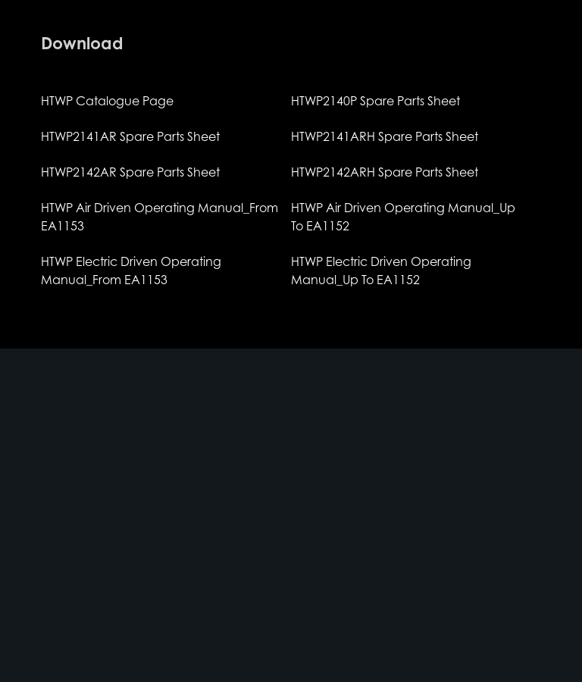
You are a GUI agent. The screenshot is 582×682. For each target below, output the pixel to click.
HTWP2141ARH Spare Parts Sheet (384, 136)
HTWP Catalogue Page (107, 100)
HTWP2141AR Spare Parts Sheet (130, 136)
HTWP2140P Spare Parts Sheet (375, 100)
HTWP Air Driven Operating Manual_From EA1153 (159, 216)
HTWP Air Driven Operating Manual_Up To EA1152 (403, 216)
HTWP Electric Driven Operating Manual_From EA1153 (131, 270)
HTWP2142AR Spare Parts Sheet (130, 172)
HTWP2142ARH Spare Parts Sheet (384, 172)
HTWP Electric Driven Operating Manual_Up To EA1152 (381, 270)
